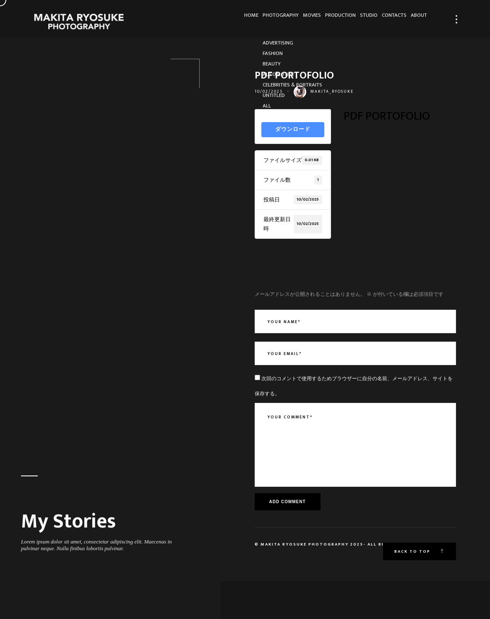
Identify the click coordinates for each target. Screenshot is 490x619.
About (414, 19)
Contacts (381, 19)
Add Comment (287, 501)
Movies (272, 19)
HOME (196, 19)
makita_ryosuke (332, 91)
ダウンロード (292, 129)
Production (309, 19)
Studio (346, 19)
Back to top (419, 551)
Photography (233, 19)
